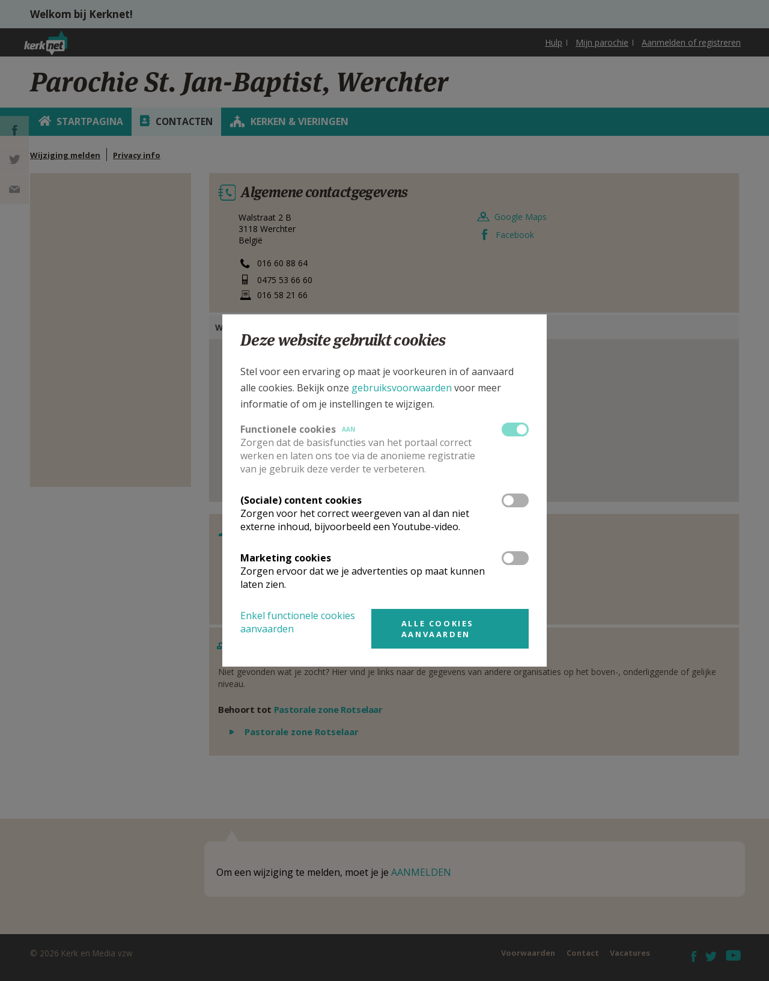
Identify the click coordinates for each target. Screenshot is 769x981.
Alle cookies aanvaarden (437, 629)
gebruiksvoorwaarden (401, 387)
